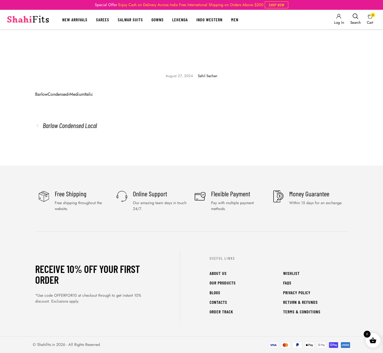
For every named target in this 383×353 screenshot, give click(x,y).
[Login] (338, 19)
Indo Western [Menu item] (209, 20)
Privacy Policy (296, 292)
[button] (276, 4)
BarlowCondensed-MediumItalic (64, 94)
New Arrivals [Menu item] (75, 20)
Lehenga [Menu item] (180, 20)
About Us (218, 273)
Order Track (221, 311)
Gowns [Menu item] (157, 20)
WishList (291, 273)
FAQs (287, 282)
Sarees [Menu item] (102, 20)
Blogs (215, 292)
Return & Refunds (300, 302)
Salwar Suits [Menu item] (130, 20)
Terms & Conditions (301, 311)
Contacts (218, 302)
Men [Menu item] (235, 20)
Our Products (223, 282)
